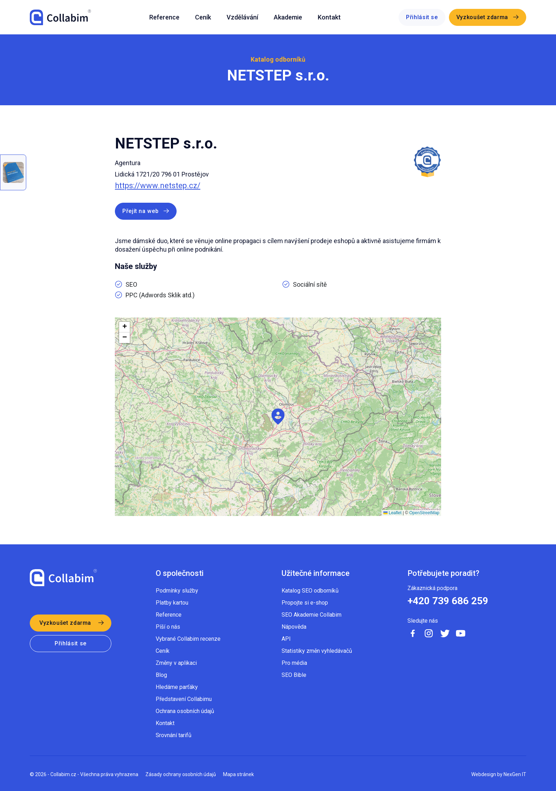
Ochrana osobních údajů (185, 711)
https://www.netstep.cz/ (157, 185)
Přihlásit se (422, 17)
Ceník (203, 17)
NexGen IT (515, 774)
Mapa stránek (238, 774)
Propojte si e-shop (305, 602)
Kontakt (329, 17)
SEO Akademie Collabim (311, 614)
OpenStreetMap (424, 512)
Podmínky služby (177, 590)
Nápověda (294, 626)
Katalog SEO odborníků (310, 590)
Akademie (288, 17)
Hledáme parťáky (177, 687)
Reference (164, 17)
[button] (278, 416)
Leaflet (392, 512)
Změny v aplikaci (176, 663)
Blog (161, 675)
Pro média (294, 663)
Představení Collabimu (184, 699)
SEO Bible (294, 675)
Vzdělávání (242, 17)
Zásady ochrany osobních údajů (180, 774)
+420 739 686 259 (447, 601)
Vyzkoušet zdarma (482, 17)
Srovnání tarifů (173, 735)
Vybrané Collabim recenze (188, 638)
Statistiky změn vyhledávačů (317, 650)
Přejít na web (140, 211)
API (286, 638)
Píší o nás (168, 626)
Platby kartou (172, 602)
